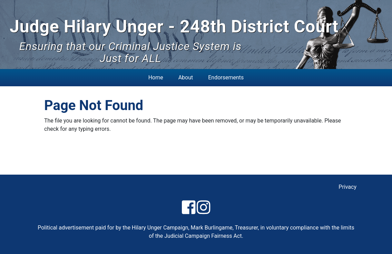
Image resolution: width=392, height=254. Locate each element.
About (185, 77)
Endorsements (226, 77)
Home (155, 77)
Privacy (347, 187)
